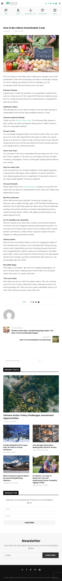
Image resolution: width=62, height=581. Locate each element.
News (55, 12)
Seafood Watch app (23, 120)
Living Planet (42, 12)
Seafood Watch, (29, 187)
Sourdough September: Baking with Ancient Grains (45, 446)
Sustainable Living (30, 12)
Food (5, 12)
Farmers (18, 12)
